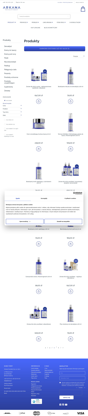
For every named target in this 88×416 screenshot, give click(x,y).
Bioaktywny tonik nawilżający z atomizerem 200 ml (38, 182)
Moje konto (80, 2)
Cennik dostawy (34, 368)
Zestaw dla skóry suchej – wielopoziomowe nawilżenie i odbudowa (38, 87)
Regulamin (33, 384)
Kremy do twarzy (10, 50)
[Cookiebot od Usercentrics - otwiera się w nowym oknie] (74, 193)
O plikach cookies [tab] (70, 198)
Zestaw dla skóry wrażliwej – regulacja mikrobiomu (71, 277)
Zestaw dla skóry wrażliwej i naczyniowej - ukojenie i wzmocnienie (70, 182)
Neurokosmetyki (10, 61)
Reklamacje (33, 374)
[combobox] (42, 16)
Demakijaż (8, 46)
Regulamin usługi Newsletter (35, 395)
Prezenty (7, 73)
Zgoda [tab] (18, 198)
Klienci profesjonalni (65, 2)
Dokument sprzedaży (36, 372)
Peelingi (7, 65)
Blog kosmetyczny (50, 28)
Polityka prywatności (36, 388)
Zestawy (7, 90)
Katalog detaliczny (49, 372)
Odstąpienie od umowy (36, 386)
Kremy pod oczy (10, 54)
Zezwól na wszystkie (63, 221)
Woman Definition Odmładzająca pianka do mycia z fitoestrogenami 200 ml (70, 135)
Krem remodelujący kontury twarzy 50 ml (39, 134)
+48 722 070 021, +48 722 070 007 (12, 379)
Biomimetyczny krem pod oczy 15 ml (70, 229)
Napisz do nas (20, 2)
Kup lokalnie (35, 28)
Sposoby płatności (35, 370)
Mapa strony (34, 378)
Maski (6, 58)
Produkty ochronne (11, 77)
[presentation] (71, 392)
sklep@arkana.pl (7, 381)
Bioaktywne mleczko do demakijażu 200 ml (70, 86)
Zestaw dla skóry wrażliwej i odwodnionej (39, 324)
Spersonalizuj (25, 221)
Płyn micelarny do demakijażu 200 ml (70, 324)
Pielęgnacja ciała (10, 69)
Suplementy (8, 86)
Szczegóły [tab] (44, 198)
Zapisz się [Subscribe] (66, 397)
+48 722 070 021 (8, 2)
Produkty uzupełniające (9, 82)
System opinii (34, 376)
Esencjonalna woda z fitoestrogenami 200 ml (39, 276)
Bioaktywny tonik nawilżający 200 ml (38, 229)
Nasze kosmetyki (48, 370)
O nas (46, 368)
